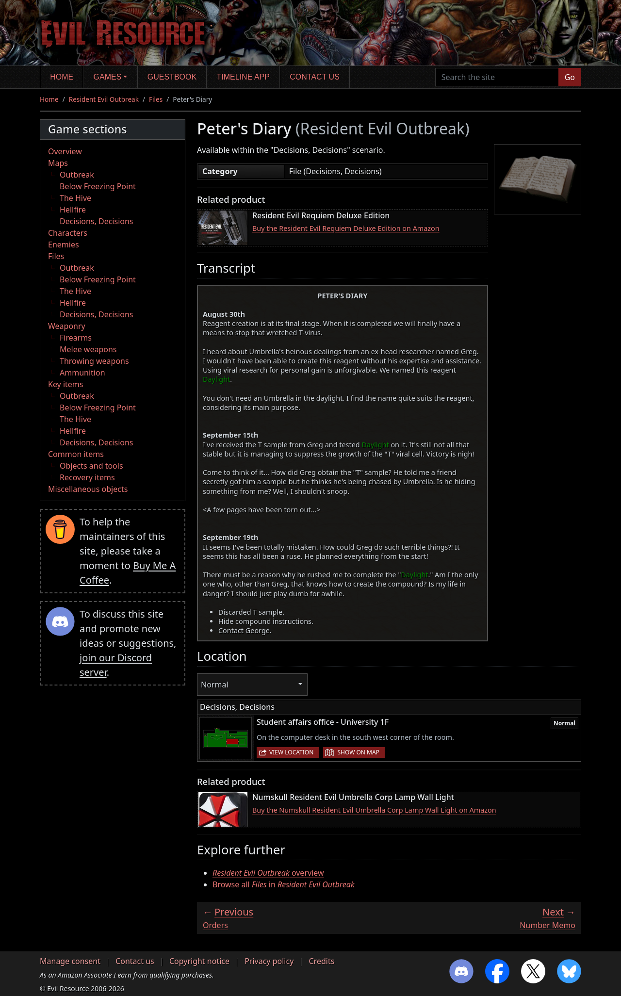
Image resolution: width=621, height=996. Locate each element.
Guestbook (171, 77)
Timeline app (243, 77)
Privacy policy (269, 961)
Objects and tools (91, 465)
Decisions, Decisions (96, 221)
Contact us (315, 77)
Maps (58, 163)
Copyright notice (199, 961)
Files (156, 99)
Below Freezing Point (98, 186)
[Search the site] (497, 77)
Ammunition (82, 372)
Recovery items (87, 477)
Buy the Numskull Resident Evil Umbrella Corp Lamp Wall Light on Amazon (374, 810)
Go (570, 77)
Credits (321, 961)
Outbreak (77, 174)
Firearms (76, 337)
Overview (65, 151)
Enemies (63, 244)
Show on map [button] (358, 752)
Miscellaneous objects (88, 489)
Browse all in (283, 884)
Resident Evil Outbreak (104, 99)
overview (268, 872)
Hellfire (73, 209)
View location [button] (291, 752)
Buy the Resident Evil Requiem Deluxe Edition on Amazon (346, 228)
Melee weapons (88, 349)
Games (108, 77)
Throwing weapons (94, 361)
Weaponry (66, 326)
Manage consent (70, 961)
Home (61, 77)
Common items (76, 454)
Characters (67, 233)
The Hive (75, 198)
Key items (65, 384)
